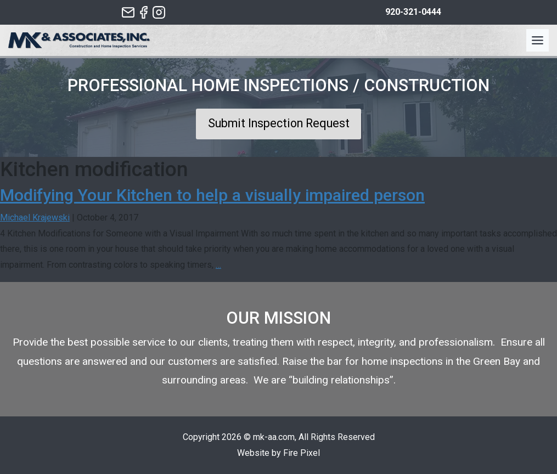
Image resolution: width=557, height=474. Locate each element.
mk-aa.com (274, 437)
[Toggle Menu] (537, 40)
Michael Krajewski (35, 217)
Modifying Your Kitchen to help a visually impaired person (212, 195)
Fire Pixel (301, 453)
